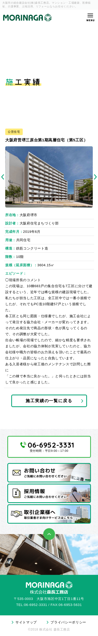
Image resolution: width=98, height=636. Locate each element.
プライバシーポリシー (68, 622)
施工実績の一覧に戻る (49, 400)
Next (95, 177)
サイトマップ (26, 622)
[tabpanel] (49, 177)
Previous (2, 177)
